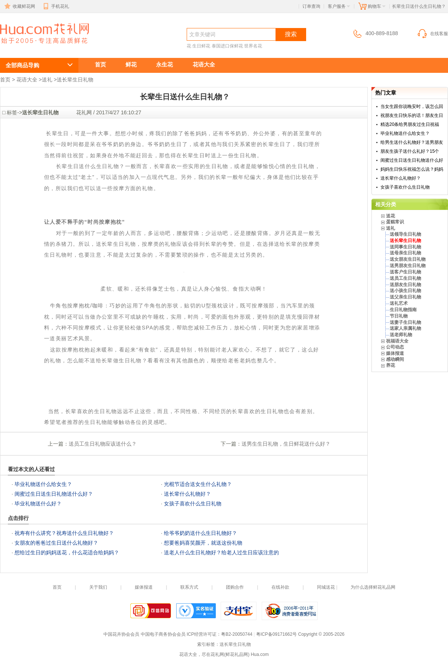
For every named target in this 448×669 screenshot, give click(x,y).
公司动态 (395, 347)
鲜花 (131, 64)
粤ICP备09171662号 (276, 634)
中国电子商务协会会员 (163, 634)
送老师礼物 (401, 334)
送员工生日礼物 (405, 278)
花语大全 (204, 64)
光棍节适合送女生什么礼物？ (198, 484)
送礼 (47, 80)
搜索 (291, 34)
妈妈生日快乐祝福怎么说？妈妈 (411, 169)
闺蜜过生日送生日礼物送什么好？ (54, 494)
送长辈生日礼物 (75, 80)
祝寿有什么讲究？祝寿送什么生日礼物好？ (64, 533)
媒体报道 (395, 353)
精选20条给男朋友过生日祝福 (409, 124)
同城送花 (326, 587)
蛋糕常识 (395, 221)
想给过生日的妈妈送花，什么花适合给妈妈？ (67, 552)
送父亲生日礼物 (405, 297)
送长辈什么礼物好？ (187, 494)
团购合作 (235, 587)
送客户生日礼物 (405, 272)
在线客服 (432, 33)
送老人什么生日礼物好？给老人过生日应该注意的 (221, 552)
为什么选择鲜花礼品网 (373, 587)
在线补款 (280, 587)
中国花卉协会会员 (121, 634)
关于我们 (98, 587)
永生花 (164, 64)
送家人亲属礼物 (405, 328)
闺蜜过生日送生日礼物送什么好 (411, 160)
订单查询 (311, 6)
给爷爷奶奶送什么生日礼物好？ (200, 533)
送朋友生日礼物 (405, 284)
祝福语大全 (397, 341)
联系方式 (189, 587)
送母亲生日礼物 (405, 252)
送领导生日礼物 (405, 234)
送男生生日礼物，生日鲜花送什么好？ (286, 444)
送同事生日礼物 (405, 247)
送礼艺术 (399, 303)
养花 (390, 365)
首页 (100, 64)
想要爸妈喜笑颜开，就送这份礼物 (203, 543)
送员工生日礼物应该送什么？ (103, 444)
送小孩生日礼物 (405, 290)
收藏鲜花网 (19, 6)
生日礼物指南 (403, 309)
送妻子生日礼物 (405, 322)
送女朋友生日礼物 (408, 259)
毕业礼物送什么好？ (38, 504)
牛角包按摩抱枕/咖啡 (74, 306)
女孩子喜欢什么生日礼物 (192, 504)
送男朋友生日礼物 (408, 265)
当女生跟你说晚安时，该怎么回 (411, 106)
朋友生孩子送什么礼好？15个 (409, 151)
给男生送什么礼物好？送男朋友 (411, 142)
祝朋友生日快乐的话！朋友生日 (411, 115)
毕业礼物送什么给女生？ (43, 484)
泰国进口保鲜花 (227, 46)
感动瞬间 (395, 359)
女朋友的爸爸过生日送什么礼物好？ (56, 543)
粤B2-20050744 (236, 634)
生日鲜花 (201, 46)
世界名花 (253, 46)
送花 (390, 216)
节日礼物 (399, 316)
